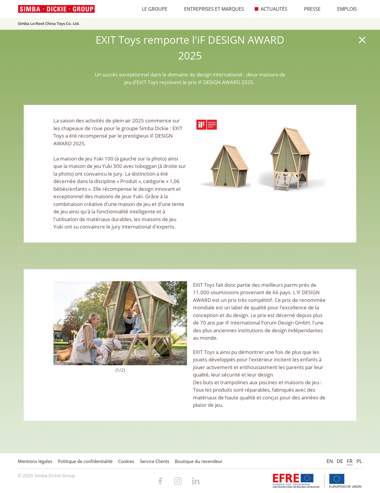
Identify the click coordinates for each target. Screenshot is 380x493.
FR (350, 461)
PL (359, 461)
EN (330, 461)
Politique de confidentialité (85, 461)
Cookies (126, 461)
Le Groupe (151, 9)
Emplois (344, 9)
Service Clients (154, 461)
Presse (309, 9)
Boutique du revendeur (198, 461)
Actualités (270, 9)
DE (340, 461)
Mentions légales (35, 461)
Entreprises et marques (211, 9)
